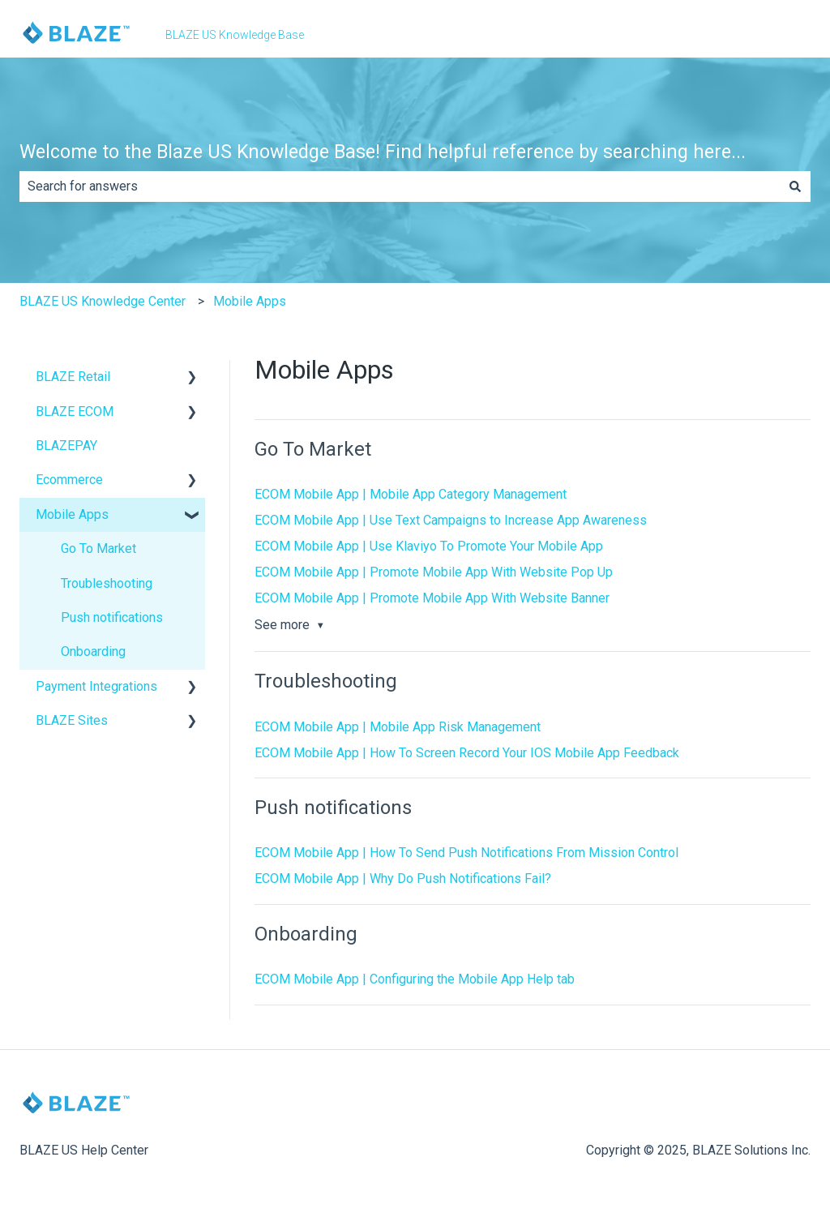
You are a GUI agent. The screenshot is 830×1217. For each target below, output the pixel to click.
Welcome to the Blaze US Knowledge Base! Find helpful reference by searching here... (382, 152)
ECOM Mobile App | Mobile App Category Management (411, 494)
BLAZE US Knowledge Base (234, 34)
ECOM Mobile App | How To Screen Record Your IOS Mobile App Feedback (467, 753)
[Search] (795, 186)
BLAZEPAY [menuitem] (66, 445)
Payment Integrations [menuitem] (96, 686)
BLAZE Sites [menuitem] (72, 720)
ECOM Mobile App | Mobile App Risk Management (398, 727)
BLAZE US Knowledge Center (102, 301)
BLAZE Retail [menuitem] (73, 376)
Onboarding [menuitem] (93, 651)
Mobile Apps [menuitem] (72, 514)
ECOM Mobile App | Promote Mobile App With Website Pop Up (434, 572)
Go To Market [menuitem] (98, 548)
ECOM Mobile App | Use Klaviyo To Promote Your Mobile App (429, 546)
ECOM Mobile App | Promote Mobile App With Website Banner (432, 598)
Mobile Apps (249, 301)
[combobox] (399, 186)
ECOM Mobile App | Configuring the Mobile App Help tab (415, 979)
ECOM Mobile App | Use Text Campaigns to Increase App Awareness (451, 520)
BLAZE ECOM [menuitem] (74, 411)
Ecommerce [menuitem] (69, 479)
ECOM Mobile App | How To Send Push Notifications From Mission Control (466, 852)
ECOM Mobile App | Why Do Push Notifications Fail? (403, 878)
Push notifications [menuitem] (112, 617)
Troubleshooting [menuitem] (106, 583)
